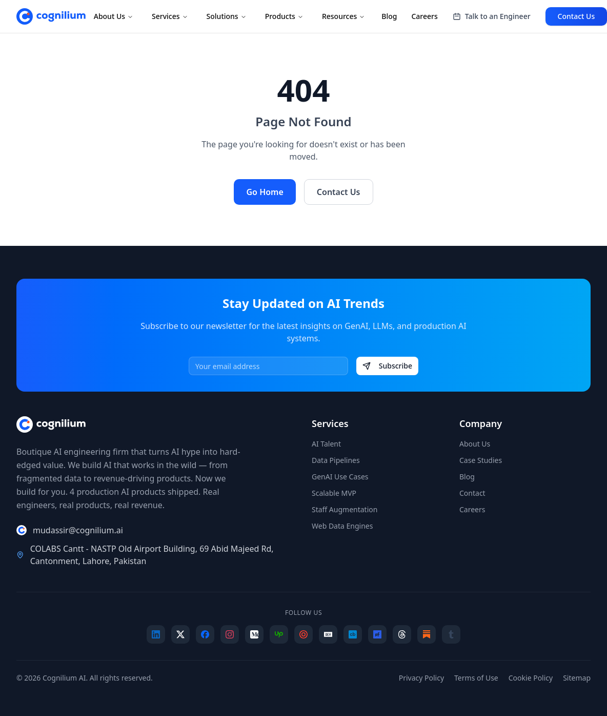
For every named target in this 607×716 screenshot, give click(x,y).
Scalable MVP (334, 493)
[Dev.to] (328, 634)
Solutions (227, 16)
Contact (472, 493)
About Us (113, 16)
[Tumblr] (451, 634)
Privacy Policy (421, 678)
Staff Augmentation (344, 509)
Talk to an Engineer (492, 16)
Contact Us (338, 192)
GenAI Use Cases (340, 476)
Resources (343, 16)
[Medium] (254, 634)
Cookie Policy (531, 678)
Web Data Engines (342, 526)
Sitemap (577, 678)
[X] (180, 634)
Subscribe (387, 366)
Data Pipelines (336, 460)
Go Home (264, 192)
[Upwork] (279, 634)
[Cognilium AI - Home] (51, 16)
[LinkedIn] (156, 634)
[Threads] (402, 634)
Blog (389, 16)
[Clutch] (303, 634)
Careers (424, 16)
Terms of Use (476, 678)
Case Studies (480, 460)
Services (170, 16)
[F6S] (377, 634)
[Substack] (426, 634)
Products (284, 16)
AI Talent (326, 444)
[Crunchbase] (352, 634)
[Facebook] (205, 634)
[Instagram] (229, 634)
